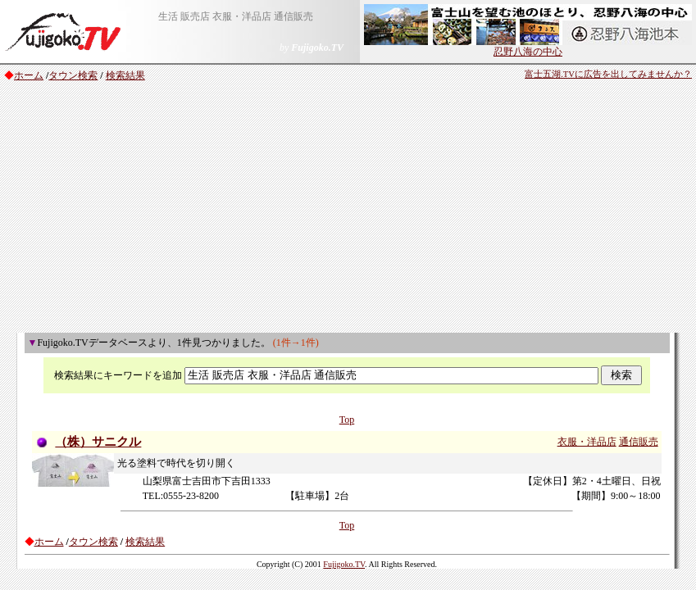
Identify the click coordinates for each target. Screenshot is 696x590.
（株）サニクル (98, 441)
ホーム (28, 75)
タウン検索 (73, 75)
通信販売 (638, 441)
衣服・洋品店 (586, 441)
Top (347, 419)
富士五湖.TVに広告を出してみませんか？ (608, 74)
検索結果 (125, 75)
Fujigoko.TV (344, 564)
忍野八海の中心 (528, 46)
